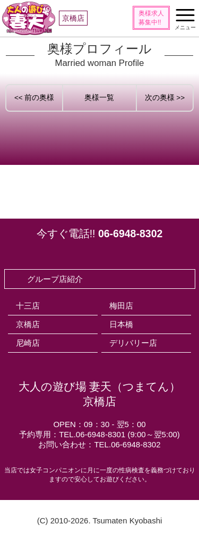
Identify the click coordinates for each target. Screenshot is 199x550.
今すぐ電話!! (100, 233)
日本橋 (121, 324)
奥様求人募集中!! (151, 18)
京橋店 (28, 324)
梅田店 (121, 305)
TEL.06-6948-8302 (127, 444)
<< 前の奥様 (34, 98)
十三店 (28, 305)
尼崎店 (28, 342)
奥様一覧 (99, 98)
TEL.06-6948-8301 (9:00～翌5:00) (119, 434)
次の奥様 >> (165, 98)
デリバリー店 (133, 342)
